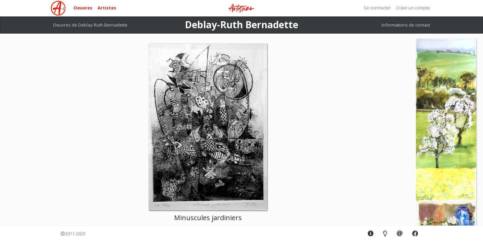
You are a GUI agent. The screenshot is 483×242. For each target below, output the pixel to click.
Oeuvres (82, 8)
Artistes (107, 8)
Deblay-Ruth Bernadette (241, 24)
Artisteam (241, 8)
